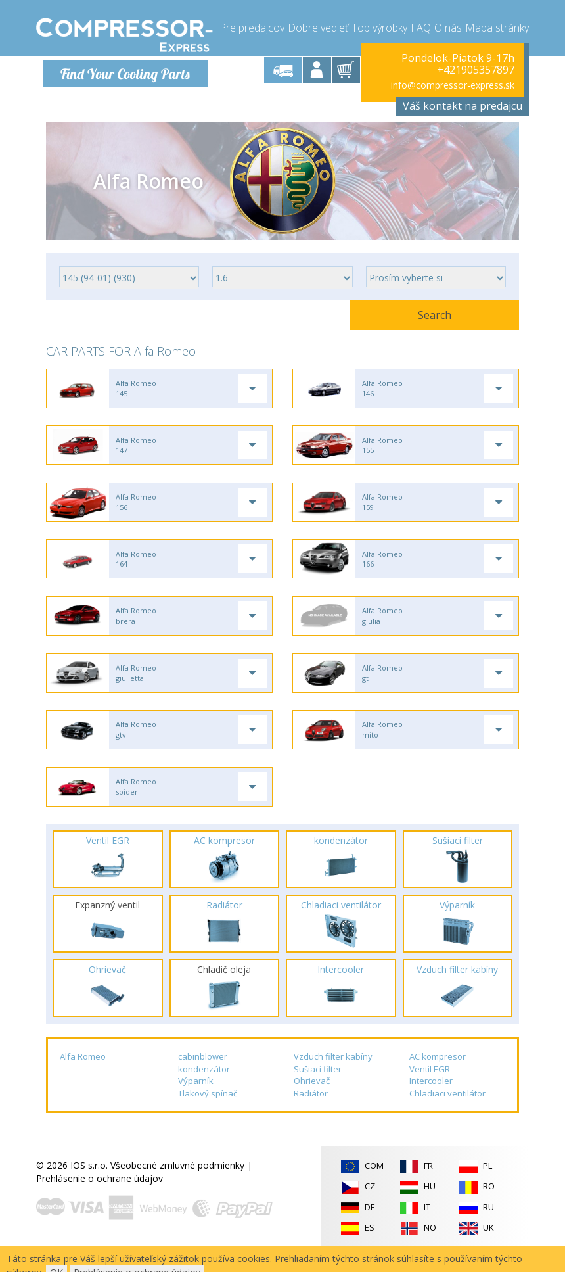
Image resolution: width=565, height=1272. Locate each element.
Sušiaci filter (318, 1087)
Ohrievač (312, 1099)
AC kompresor (437, 1075)
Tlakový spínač (207, 1112)
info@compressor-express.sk (452, 85)
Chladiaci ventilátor (447, 1112)
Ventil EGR (429, 1087)
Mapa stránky (497, 26)
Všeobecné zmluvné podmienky (177, 1183)
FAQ (421, 26)
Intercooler (431, 1099)
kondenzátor (204, 1087)
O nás (448, 26)
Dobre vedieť (318, 26)
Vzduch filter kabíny (333, 1075)
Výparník (196, 1099)
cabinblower (202, 1075)
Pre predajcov (251, 26)
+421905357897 (475, 69)
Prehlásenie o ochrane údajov (99, 1196)
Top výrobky (379, 26)
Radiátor (311, 1112)
